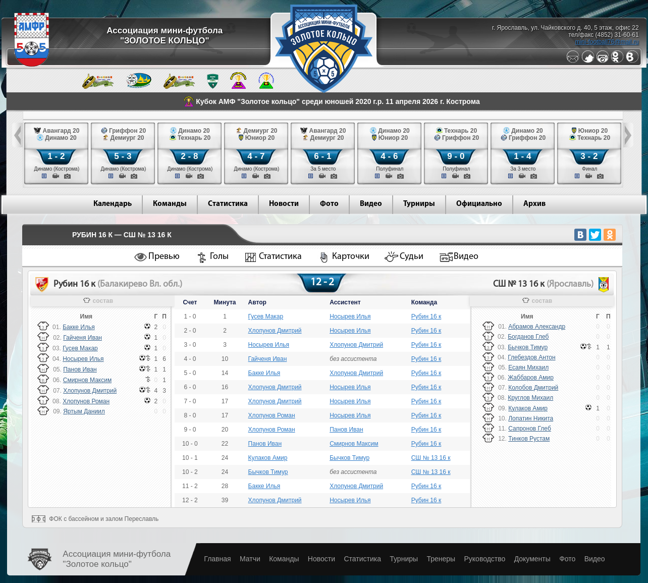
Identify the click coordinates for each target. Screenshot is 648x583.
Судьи (411, 256)
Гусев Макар (80, 348)
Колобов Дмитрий (533, 387)
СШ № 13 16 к (431, 457)
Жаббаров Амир (531, 377)
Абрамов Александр (536, 326)
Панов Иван (79, 369)
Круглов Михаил (530, 397)
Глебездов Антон (531, 357)
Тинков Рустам (529, 438)
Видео (371, 204)
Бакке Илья (79, 327)
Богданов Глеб (528, 336)
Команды (170, 204)
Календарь (112, 204)
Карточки (350, 256)
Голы (219, 256)
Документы (532, 559)
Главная (217, 559)
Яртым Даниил (84, 411)
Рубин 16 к (426, 316)
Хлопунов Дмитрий (90, 390)
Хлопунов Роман (86, 401)
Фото (329, 204)
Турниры (419, 204)
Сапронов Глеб (529, 428)
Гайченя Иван (82, 337)
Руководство (484, 559)
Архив (534, 204)
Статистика (228, 204)
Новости (284, 204)
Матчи (250, 559)
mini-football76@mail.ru (606, 41)
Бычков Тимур (349, 457)
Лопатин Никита (530, 418)
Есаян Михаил (528, 367)
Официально (479, 204)
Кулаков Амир (268, 457)
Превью (164, 256)
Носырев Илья (83, 358)
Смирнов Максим (87, 380)
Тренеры (440, 559)
